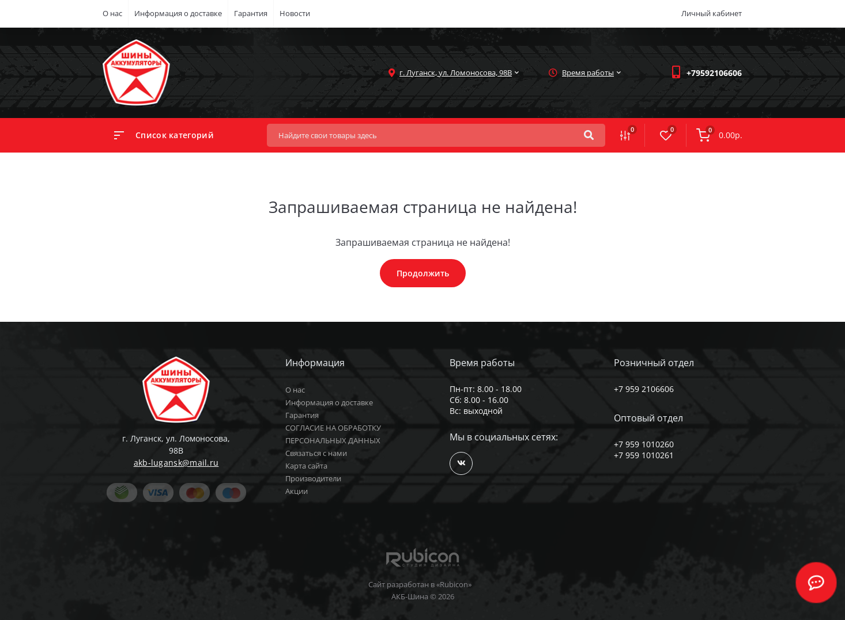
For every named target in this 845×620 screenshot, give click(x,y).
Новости (295, 13)
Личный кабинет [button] (711, 13)
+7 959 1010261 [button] (644, 455)
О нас (112, 13)
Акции (296, 491)
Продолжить (423, 273)
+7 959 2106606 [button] (644, 388)
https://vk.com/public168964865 (461, 463)
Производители (313, 478)
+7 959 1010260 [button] (644, 444)
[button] (714, 73)
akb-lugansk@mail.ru (176, 462)
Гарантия (250, 13)
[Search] (588, 135)
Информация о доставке (178, 13)
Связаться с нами (316, 453)
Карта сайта (306, 466)
